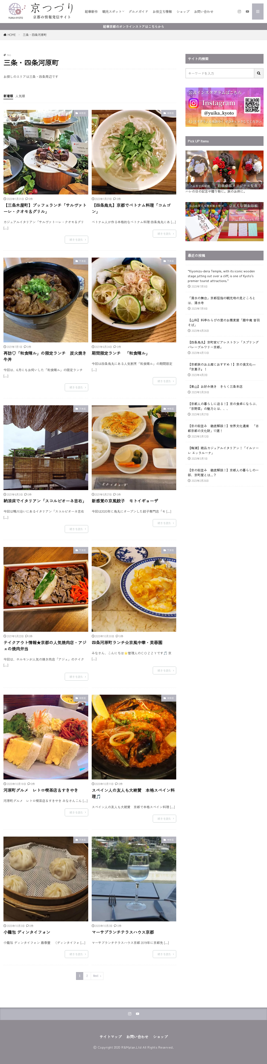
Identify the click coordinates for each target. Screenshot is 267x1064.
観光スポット (112, 11)
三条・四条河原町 (35, 34)
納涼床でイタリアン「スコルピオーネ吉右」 (44, 501)
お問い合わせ (203, 11)
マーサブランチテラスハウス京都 (123, 932)
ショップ (182, 11)
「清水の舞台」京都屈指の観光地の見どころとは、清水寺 (221, 300)
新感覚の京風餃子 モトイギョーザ (125, 501)
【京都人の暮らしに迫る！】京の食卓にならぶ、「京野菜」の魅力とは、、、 (223, 406)
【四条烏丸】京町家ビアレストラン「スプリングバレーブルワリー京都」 (223, 344)
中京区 (82, 113)
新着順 (8, 96)
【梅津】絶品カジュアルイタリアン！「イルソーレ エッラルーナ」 (223, 450)
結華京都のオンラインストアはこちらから (133, 26)
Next (96, 976)
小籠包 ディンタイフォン (26, 932)
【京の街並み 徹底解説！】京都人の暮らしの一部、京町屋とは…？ (223, 472)
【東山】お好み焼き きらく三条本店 (215, 386)
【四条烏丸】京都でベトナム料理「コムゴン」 (131, 208)
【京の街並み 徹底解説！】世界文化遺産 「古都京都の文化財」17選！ (223, 428)
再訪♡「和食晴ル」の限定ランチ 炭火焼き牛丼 (44, 356)
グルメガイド (138, 11)
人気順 (20, 96)
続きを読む (76, 239)
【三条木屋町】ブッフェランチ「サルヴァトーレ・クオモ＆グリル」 (44, 208)
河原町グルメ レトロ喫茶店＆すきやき (40, 790)
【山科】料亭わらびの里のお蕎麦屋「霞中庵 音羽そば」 (224, 322)
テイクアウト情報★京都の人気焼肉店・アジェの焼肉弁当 (44, 645)
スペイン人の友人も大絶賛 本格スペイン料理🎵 (133, 793)
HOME (12, 34)
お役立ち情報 (162, 11)
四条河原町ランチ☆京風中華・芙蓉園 (127, 642)
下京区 (82, 261)
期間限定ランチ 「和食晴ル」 (121, 353)
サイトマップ (111, 1036)
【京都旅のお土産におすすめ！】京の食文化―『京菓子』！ (221, 366)
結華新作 (91, 11)
